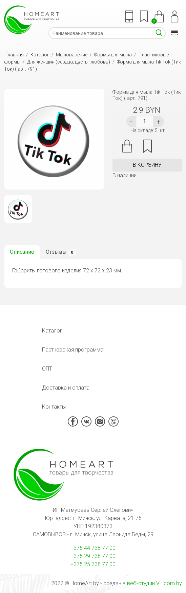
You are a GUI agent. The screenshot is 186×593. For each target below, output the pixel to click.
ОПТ (47, 368)
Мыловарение (71, 54)
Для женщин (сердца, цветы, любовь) (68, 62)
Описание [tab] (22, 252)
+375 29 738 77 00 (93, 556)
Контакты (54, 406)
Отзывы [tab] (61, 252)
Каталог (39, 54)
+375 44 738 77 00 (93, 548)
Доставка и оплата (65, 387)
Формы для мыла (113, 54)
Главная (14, 54)
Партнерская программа (72, 349)
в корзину (147, 165)
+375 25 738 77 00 (93, 564)
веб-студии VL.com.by (154, 583)
